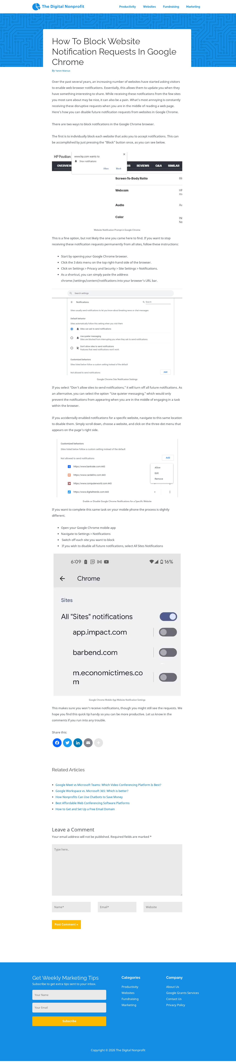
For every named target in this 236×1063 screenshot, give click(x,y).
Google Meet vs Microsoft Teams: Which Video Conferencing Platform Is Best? (110, 785)
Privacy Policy (175, 1007)
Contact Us (174, 1001)
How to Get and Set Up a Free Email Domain (86, 809)
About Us (172, 989)
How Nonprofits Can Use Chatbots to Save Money (90, 797)
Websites (128, 995)
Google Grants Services (182, 995)
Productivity (130, 989)
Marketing (129, 1007)
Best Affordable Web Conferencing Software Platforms (94, 803)
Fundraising (130, 1001)
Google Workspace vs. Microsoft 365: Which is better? (93, 791)
